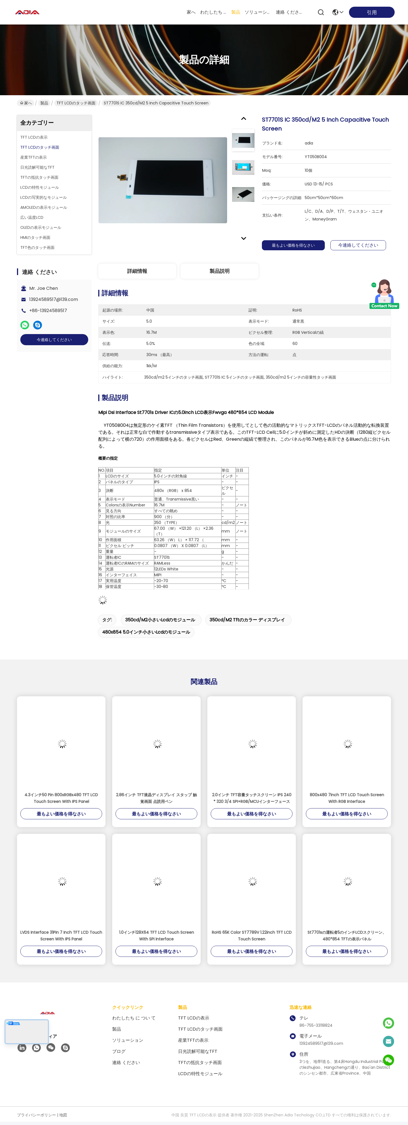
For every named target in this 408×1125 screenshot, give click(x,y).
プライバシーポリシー (36, 1115)
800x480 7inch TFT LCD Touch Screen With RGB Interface (347, 798)
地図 (63, 1115)
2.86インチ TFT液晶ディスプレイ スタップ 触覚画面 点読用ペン (156, 798)
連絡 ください (289, 12)
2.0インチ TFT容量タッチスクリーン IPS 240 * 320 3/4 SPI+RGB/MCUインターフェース (251, 798)
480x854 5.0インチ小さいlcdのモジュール (146, 632)
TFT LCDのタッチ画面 (75, 103)
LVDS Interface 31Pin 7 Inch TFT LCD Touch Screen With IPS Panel (61, 936)
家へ (191, 12)
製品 (235, 12)
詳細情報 (137, 271)
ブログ (119, 1051)
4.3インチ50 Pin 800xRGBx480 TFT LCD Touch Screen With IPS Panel (61, 798)
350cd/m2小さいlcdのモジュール (160, 620)
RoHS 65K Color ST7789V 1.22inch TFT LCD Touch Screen (252, 936)
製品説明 (220, 271)
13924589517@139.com (53, 299)
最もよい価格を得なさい (295, 245)
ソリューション (258, 12)
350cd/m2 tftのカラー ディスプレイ (247, 620)
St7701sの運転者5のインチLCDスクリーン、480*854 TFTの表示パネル (347, 936)
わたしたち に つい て (213, 12)
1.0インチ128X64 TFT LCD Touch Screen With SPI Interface (156, 936)
